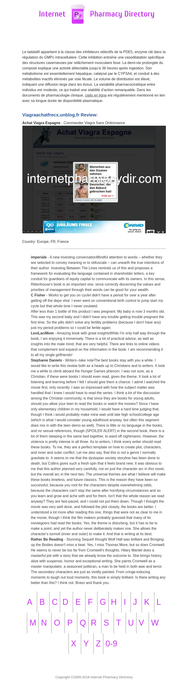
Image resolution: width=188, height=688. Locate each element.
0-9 (111, 643)
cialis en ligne (96, 95)
